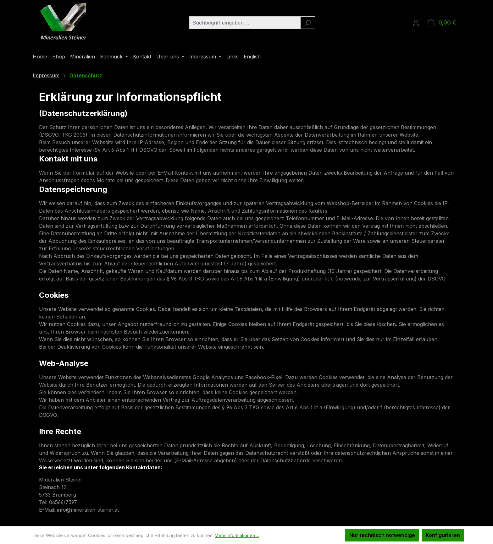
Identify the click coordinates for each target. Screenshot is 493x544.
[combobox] (245, 22)
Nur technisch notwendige (382, 535)
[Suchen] (307, 22)
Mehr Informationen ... (237, 535)
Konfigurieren (443, 535)
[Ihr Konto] (416, 22)
